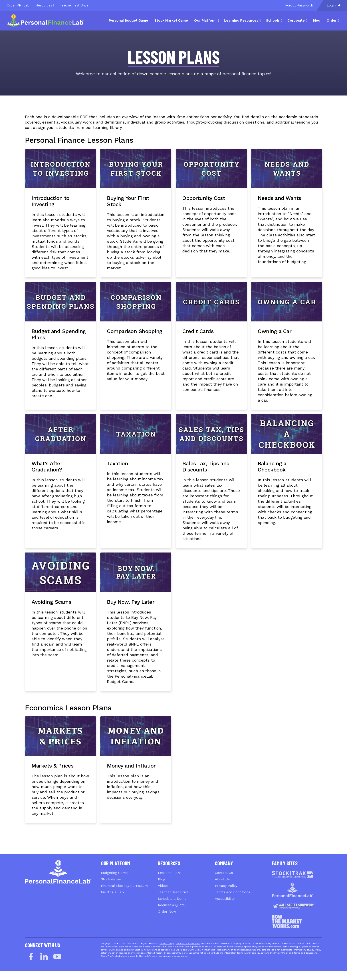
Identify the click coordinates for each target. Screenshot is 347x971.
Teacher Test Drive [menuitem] (74, 5)
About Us (222, 879)
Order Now (167, 912)
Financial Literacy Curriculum (124, 886)
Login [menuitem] (333, 5)
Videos (163, 886)
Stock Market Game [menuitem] (171, 20)
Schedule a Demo (172, 899)
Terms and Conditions (232, 892)
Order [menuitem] (332, 20)
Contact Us (224, 873)
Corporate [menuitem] (296, 20)
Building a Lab (112, 892)
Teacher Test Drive (173, 892)
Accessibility (225, 899)
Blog (161, 879)
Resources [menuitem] (44, 5)
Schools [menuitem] (273, 20)
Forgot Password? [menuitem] (299, 5)
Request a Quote (171, 905)
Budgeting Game (114, 873)
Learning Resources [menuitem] (241, 20)
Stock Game (111, 879)
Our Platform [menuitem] (205, 20)
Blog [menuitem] (316, 20)
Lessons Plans (170, 873)
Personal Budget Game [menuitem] (128, 20)
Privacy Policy (226, 886)
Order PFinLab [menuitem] (18, 5)
